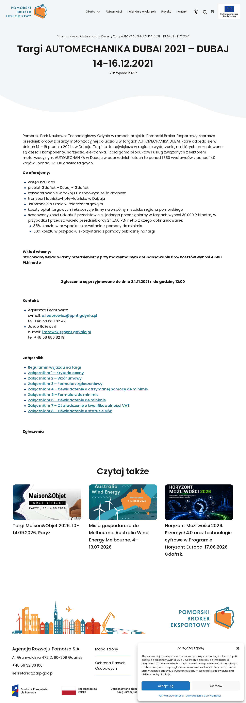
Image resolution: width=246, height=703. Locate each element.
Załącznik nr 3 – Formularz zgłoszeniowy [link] (65, 383)
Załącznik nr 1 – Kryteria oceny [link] (56, 372)
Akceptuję (165, 686)
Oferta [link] (90, 12)
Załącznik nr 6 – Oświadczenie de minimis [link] (67, 400)
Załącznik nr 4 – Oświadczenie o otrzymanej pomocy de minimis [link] (88, 389)
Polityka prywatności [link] (171, 695)
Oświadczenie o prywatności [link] (203, 695)
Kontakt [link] (182, 12)
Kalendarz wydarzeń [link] (142, 12)
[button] (238, 648)
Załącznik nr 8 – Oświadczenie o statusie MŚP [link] (70, 410)
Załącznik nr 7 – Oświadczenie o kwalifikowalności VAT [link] (79, 405)
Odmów (216, 686)
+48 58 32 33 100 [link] (27, 665)
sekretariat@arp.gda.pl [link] (32, 673)
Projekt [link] (166, 12)
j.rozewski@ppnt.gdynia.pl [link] (66, 331)
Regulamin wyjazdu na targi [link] (54, 367)
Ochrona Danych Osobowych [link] (110, 665)
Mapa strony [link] (106, 649)
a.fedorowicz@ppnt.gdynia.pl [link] (69, 315)
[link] (26, 11)
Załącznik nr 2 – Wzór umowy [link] (55, 378)
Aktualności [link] (114, 12)
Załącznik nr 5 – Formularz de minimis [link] (63, 394)
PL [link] (212, 11)
